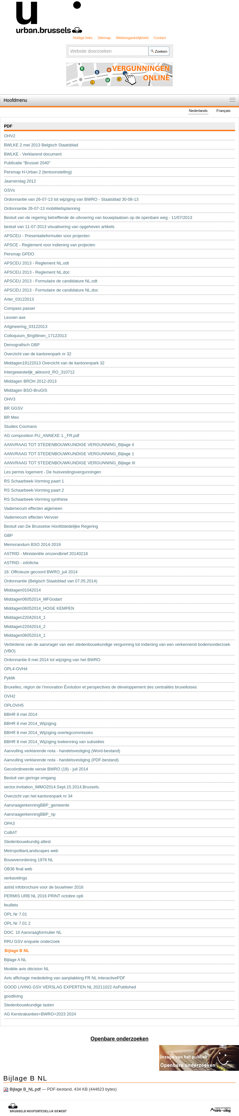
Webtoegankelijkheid (132, 38)
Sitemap (104, 38)
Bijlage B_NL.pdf (22, 1089)
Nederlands (198, 111)
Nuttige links (82, 38)
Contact (160, 38)
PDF (8, 126)
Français (224, 111)
